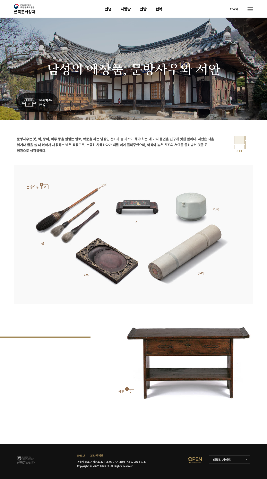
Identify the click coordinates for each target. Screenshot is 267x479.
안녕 (108, 9)
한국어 (234, 9)
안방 (143, 9)
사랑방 (126, 9)
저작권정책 (97, 456)
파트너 (81, 456)
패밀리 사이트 (222, 459)
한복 (159, 9)
